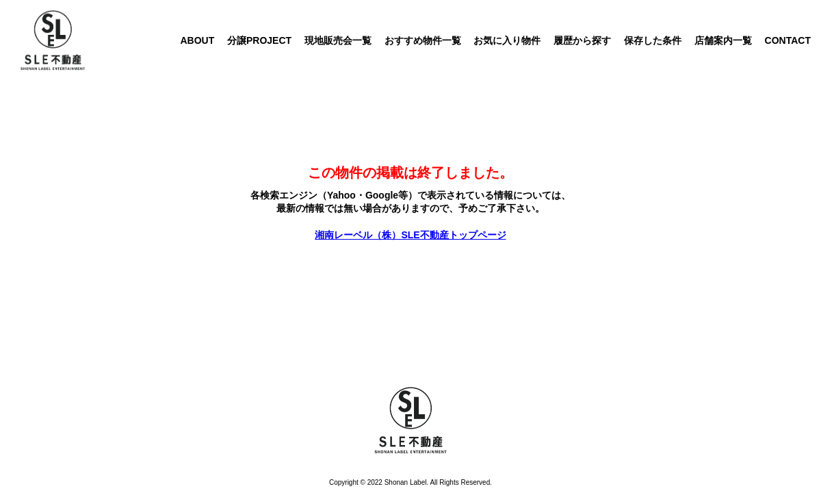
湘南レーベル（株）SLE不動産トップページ (410, 234)
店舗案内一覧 (723, 40)
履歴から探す (582, 40)
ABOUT (197, 40)
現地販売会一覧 (338, 40)
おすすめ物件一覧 (423, 40)
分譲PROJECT (259, 40)
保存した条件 (652, 40)
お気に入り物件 (506, 40)
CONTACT (788, 40)
